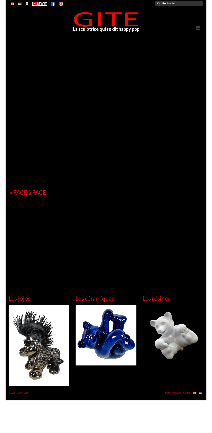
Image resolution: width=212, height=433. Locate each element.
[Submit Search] (158, 3)
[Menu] (198, 28)
